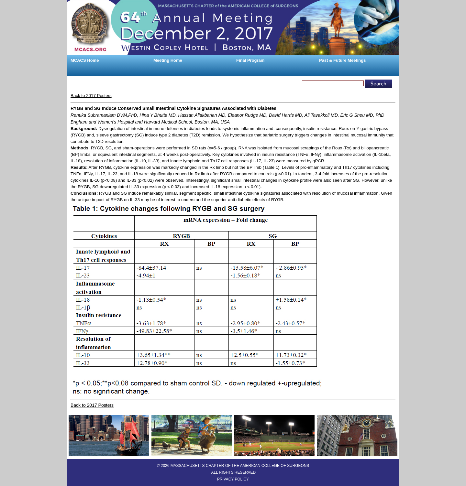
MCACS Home (85, 60)
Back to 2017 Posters (91, 95)
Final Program (250, 60)
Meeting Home (167, 60)
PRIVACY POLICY (233, 479)
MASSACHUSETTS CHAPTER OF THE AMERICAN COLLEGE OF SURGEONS (240, 465)
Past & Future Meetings (342, 60)
